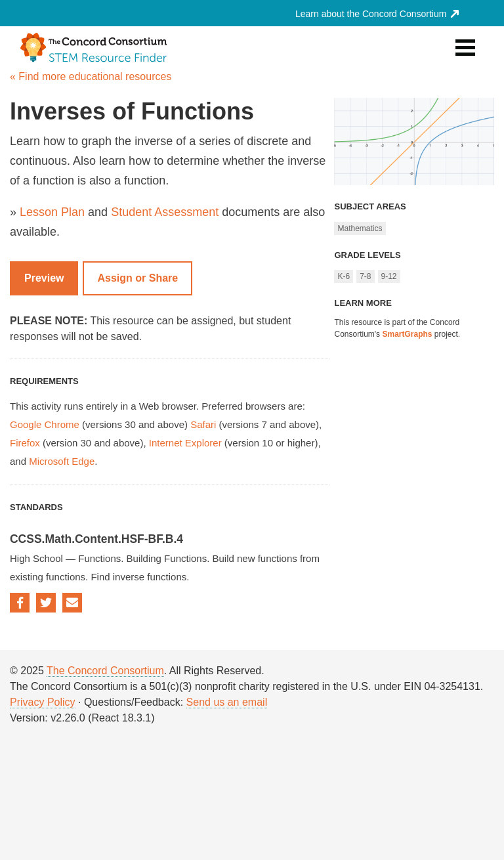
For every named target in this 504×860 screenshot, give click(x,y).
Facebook (20, 603)
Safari (203, 424)
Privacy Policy (42, 702)
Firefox (25, 442)
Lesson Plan (52, 212)
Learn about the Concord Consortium (377, 14)
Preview (44, 278)
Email (72, 603)
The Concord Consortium (105, 670)
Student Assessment (165, 212)
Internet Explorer (185, 442)
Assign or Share (137, 278)
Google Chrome (44, 424)
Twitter (46, 603)
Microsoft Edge (61, 461)
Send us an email (227, 702)
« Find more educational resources (90, 76)
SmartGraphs (407, 334)
